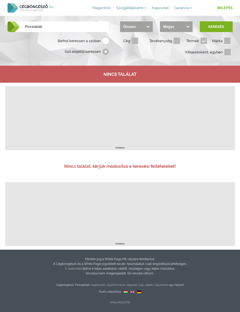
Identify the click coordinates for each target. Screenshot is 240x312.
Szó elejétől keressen (83, 51)
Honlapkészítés (120, 302)
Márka (217, 41)
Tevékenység (160, 41)
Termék (192, 41)
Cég (126, 41)
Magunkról (101, 8)
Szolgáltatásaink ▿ (131, 8)
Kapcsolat (160, 8)
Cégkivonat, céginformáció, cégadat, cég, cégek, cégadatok (129, 284)
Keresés (216, 27)
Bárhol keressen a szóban (79, 41)
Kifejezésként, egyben (204, 52)
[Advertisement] (120, 117)
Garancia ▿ (183, 8)
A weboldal (73, 268)
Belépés (225, 8)
